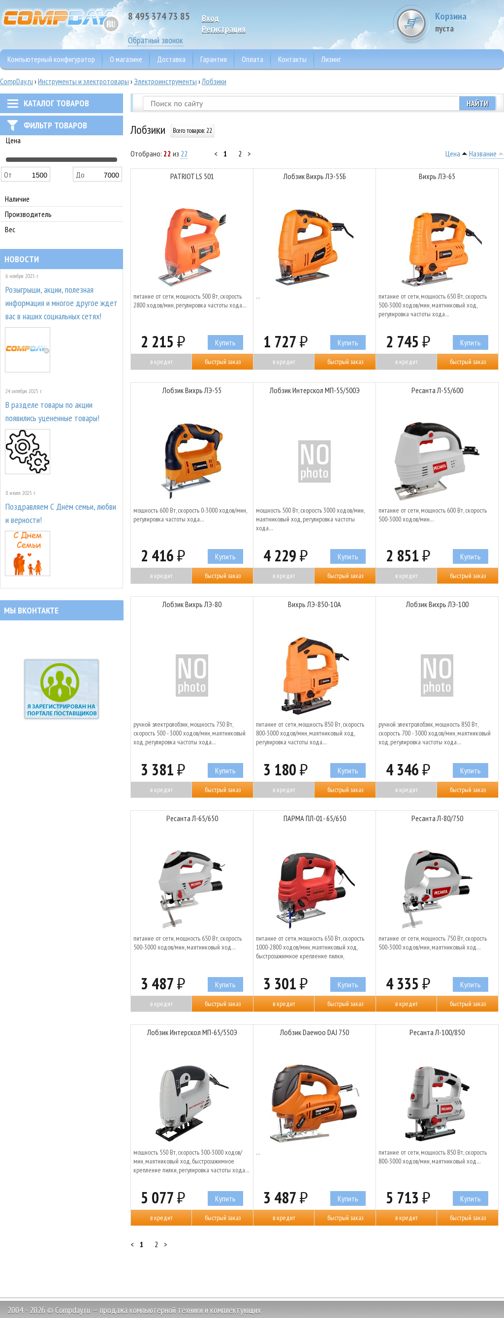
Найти (477, 103)
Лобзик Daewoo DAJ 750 (314, 1032)
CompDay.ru (16, 81)
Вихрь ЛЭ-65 (437, 176)
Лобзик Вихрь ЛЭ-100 (437, 604)
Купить (225, 342)
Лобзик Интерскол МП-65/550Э (192, 1032)
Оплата (252, 59)
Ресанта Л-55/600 (437, 390)
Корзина (467, 22)
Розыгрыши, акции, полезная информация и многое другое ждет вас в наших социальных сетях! (61, 303)
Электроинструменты (165, 81)
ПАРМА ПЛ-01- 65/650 (315, 818)
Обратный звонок (155, 40)
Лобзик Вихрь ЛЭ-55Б (315, 176)
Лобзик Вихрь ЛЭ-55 (191, 390)
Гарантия (213, 59)
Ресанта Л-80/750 (437, 818)
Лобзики (214, 81)
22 (184, 153)
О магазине (126, 59)
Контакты (292, 59)
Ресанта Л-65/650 (192, 818)
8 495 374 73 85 (159, 16)
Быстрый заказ (223, 361)
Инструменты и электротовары (83, 81)
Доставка (171, 59)
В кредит (161, 361)
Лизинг (331, 59)
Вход (210, 18)
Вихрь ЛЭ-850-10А (314, 604)
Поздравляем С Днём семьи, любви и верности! (60, 513)
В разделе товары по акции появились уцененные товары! (52, 411)
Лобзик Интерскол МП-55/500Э (315, 390)
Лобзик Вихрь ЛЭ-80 (191, 604)
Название (483, 153)
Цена (452, 153)
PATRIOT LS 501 (192, 176)
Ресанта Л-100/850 (437, 1032)
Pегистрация (224, 28)
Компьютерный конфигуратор (51, 59)
